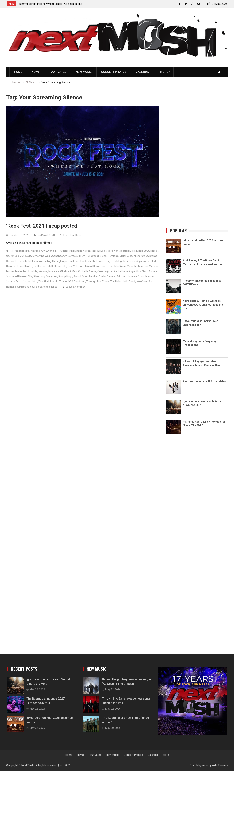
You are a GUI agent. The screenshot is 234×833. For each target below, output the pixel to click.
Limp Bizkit (107, 266)
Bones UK (141, 251)
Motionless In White (26, 271)
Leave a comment (76, 286)
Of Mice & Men (68, 271)
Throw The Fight (111, 281)
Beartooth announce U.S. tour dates (204, 381)
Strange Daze (14, 281)
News (36, 72)
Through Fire (93, 281)
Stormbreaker (146, 276)
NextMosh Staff (46, 235)
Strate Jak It (30, 281)
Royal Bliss (135, 271)
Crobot (95, 256)
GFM (153, 261)
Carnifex (153, 251)
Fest (65, 235)
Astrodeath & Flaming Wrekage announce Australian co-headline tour (203, 305)
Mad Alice (120, 266)
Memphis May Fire (137, 266)
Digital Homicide (109, 256)
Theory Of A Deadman (72, 281)
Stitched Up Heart (127, 276)
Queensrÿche (105, 271)
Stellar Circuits (107, 276)
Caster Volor (13, 256)
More (164, 72)
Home (18, 72)
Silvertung (39, 276)
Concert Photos (114, 72)
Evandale (37, 261)
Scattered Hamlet (16, 276)
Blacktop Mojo (127, 251)
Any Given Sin (49, 251)
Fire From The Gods (80, 261)
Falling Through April (55, 261)
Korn (81, 266)
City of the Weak (41, 256)
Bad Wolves (98, 251)
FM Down (97, 261)
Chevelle (26, 256)
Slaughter (51, 276)
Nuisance (53, 271)
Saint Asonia (149, 271)
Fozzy (107, 261)
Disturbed (142, 256)
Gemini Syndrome (139, 261)
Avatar (86, 251)
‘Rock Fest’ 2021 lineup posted (41, 226)
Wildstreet (23, 286)
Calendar (143, 72)
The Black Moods (48, 281)
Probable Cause (87, 271)
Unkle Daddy (129, 281)
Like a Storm (92, 266)
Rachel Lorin (121, 271)
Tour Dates (57, 72)
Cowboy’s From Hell (79, 256)
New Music (84, 72)
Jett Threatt (55, 266)
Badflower (112, 251)
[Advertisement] (197, 161)
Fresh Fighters (120, 261)
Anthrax (35, 251)
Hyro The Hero (39, 266)
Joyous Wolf (70, 266)
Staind (77, 276)
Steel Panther (90, 276)
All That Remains (19, 251)
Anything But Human (70, 251)
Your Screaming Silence (43, 286)
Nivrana (43, 271)
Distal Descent (128, 256)
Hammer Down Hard (18, 266)
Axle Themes (220, 765)
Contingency (59, 256)
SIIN (30, 276)
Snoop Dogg (65, 276)
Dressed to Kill (23, 261)
